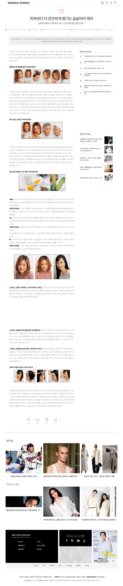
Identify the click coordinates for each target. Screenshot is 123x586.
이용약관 (83, 577)
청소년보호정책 (100, 577)
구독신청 (21, 577)
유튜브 (78, 540)
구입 (113, 561)
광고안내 (26, 577)
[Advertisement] (37, 313)
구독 (107, 561)
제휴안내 (78, 577)
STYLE (61, 10)
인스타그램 (72, 540)
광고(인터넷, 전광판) (70, 577)
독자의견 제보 (38, 577)
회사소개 (62, 577)
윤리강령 (32, 577)
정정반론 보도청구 (47, 577)
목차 (101, 561)
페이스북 (66, 540)
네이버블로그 (84, 540)
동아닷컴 (56, 577)
